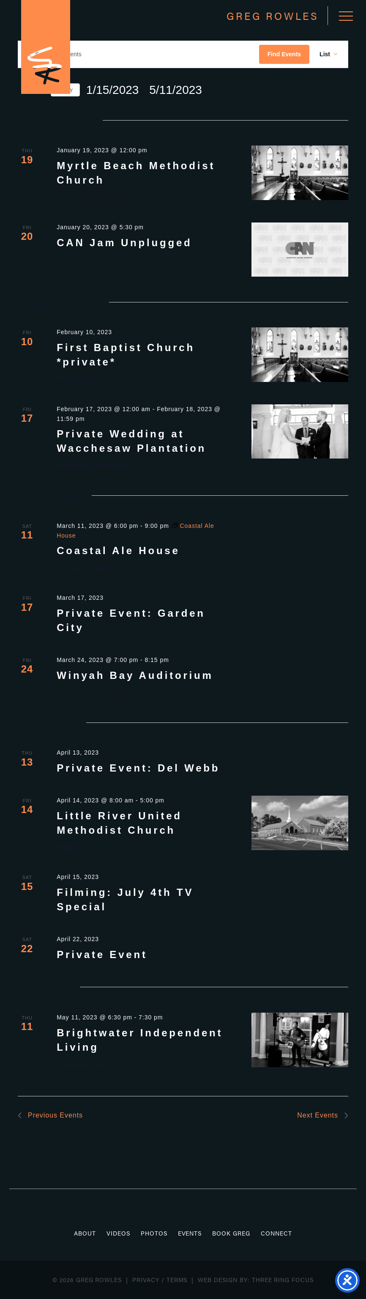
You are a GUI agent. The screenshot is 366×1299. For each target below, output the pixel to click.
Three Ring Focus (283, 1279)
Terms (177, 1279)
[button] (346, 15)
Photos (154, 1233)
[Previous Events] (50, 1115)
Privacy (145, 1279)
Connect (276, 1233)
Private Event (102, 954)
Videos (118, 1233)
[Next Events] (322, 1115)
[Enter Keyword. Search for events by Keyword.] (138, 54)
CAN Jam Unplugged (124, 242)
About (85, 1233)
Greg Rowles (45, 47)
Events (190, 1233)
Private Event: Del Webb (138, 768)
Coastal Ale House (118, 550)
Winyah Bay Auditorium (135, 675)
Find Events (284, 54)
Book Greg (231, 1233)
